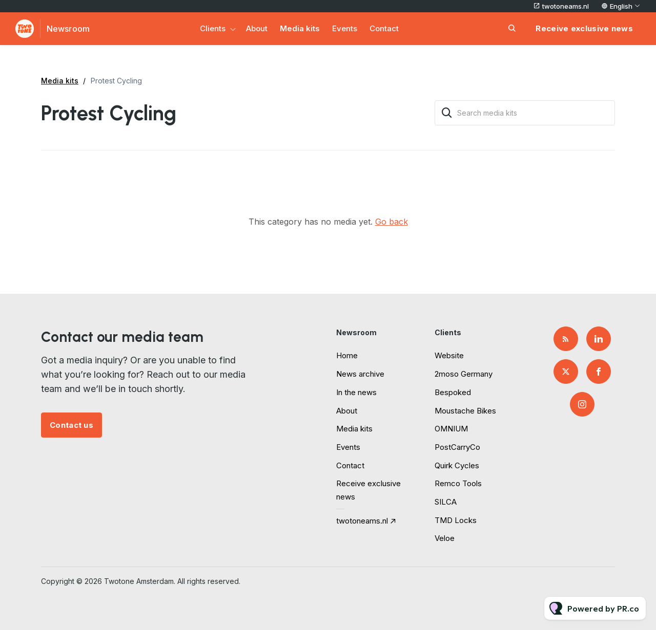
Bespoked (453, 392)
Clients (212, 28)
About (257, 28)
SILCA (446, 502)
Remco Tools (458, 483)
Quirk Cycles (457, 465)
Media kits (300, 28)
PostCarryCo (457, 447)
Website (449, 355)
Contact (384, 28)
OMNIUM (451, 428)
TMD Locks (456, 520)
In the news (356, 392)
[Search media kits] (525, 112)
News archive (360, 374)
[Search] (447, 112)
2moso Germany (464, 374)
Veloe (445, 538)
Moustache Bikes (465, 411)
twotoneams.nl (565, 6)
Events (344, 28)
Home (347, 355)
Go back (391, 221)
